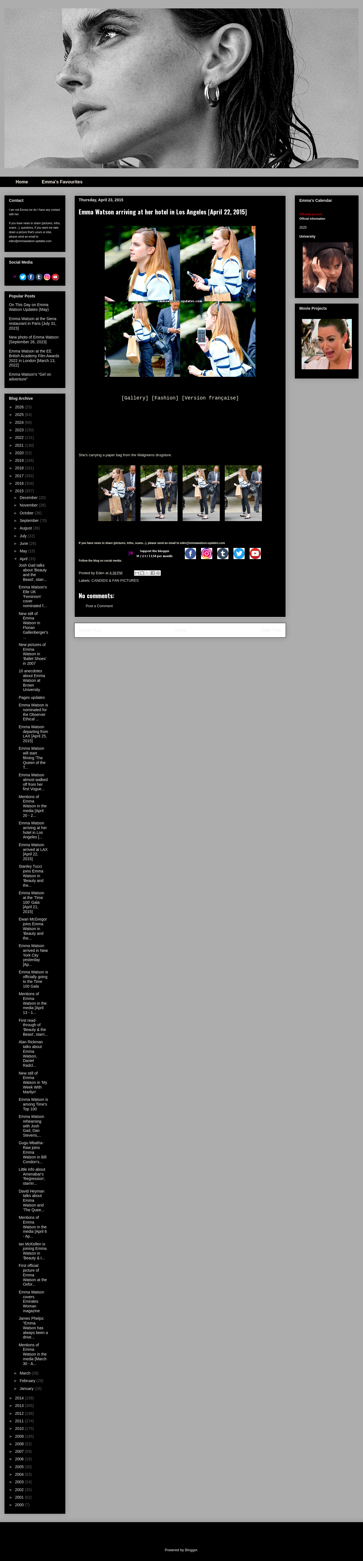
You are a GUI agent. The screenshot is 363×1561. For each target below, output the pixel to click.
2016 (20, 483)
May (24, 551)
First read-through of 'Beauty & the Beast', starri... (33, 1027)
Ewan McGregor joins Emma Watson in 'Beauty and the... (33, 928)
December (29, 497)
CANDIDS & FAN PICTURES (115, 580)
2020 (20, 453)
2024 (20, 422)
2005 (20, 1467)
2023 (20, 430)
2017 (20, 476)
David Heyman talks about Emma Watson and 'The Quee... (31, 1200)
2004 (20, 1474)
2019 (20, 460)
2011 (20, 1421)
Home (22, 181)
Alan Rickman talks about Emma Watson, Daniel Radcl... (31, 1054)
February (28, 1380)
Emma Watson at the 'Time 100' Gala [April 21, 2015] (31, 902)
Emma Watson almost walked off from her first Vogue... (33, 782)
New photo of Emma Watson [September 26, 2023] (34, 339)
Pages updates (32, 697)
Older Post (271, 630)
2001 (20, 1497)
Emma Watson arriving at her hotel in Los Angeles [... (33, 830)
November (29, 505)
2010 (20, 1428)
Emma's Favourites (62, 181)
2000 (20, 1505)
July (24, 536)
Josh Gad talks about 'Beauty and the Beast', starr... (33, 572)
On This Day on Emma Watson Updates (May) (29, 307)
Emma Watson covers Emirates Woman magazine (31, 1301)
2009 (20, 1436)
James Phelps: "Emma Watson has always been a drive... (33, 1327)
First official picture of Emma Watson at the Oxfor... (33, 1274)
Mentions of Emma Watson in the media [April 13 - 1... (33, 1003)
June (24, 543)
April (24, 559)
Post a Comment (99, 606)
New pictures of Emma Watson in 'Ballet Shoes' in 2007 (32, 654)
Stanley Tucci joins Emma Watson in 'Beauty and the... (31, 875)
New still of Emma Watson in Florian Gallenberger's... (33, 625)
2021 (20, 445)
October (27, 513)
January (27, 1388)
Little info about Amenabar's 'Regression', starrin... (32, 1176)
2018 (20, 468)
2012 (20, 1413)
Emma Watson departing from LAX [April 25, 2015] (33, 734)
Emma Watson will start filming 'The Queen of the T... (32, 757)
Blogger (191, 1550)
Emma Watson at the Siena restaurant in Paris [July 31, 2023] (32, 323)
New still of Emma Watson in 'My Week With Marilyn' (33, 1082)
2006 (20, 1459)
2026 (20, 407)
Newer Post (90, 630)
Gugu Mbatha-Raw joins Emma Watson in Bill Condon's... (32, 1152)
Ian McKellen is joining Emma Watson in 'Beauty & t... (33, 1251)
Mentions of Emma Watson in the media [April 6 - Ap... (33, 1226)
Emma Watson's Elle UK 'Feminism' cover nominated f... (33, 596)
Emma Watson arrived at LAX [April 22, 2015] (33, 852)
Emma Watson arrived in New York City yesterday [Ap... (33, 955)
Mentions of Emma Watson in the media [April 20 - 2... (33, 806)
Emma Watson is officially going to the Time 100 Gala (33, 979)
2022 (20, 437)
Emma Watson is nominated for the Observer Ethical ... (33, 712)
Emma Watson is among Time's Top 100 (33, 1104)
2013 (20, 1405)
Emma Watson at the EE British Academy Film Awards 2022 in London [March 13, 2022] (34, 358)
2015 (20, 491)
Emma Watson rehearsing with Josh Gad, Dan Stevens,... (31, 1125)
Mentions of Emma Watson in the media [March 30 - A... (33, 1354)
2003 (20, 1482)
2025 (20, 414)
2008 (20, 1444)
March (26, 1373)
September (30, 520)
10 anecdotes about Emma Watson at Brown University (32, 680)
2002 (20, 1489)
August (26, 528)
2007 (20, 1451)
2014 (20, 1398)
